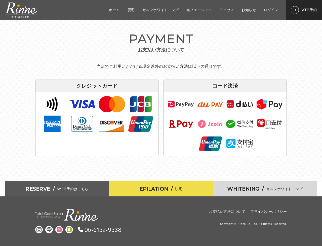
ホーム (114, 10)
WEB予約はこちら (57, 189)
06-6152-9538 (103, 230)
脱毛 (131, 10)
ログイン (271, 10)
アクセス (226, 10)
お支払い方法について (227, 211)
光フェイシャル (199, 10)
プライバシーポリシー (268, 211)
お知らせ (249, 10)
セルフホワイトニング (160, 10)
